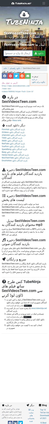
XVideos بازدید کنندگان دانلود (13, 132)
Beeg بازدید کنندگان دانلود (12, 152)
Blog (43, 405)
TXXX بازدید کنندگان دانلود (12, 138)
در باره (34, 79)
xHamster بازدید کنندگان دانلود (14, 135)
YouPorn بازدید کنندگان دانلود (13, 146)
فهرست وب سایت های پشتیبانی (18, 58)
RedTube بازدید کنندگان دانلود (13, 143)
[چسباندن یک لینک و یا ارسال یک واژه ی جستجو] (18, 53)
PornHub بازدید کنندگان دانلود (13, 129)
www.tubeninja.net (39, 308)
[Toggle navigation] (44, 3)
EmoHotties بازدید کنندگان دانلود (14, 160)
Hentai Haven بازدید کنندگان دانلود (15, 155)
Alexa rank (16, 120)
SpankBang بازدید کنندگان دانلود (14, 149)
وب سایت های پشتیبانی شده (31, 415)
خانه (5, 68)
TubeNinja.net (21, 3)
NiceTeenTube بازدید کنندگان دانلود (16, 158)
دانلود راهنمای (15, 68)
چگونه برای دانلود (38, 82)
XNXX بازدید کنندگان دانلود (12, 141)
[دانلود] (38, 53)
